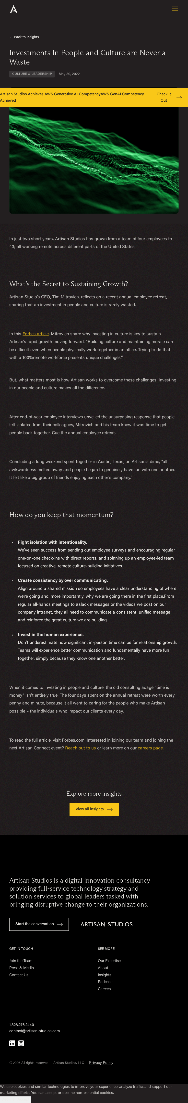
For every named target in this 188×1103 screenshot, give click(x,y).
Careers (104, 989)
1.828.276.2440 (21, 1025)
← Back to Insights (24, 37)
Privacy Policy (101, 1063)
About (103, 968)
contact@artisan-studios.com (34, 1031)
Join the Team (20, 961)
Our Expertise (109, 961)
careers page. (151, 748)
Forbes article (36, 334)
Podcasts (105, 982)
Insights (104, 975)
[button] (174, 9)
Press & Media (21, 968)
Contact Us (18, 975)
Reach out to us (80, 748)
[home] (20, 8)
